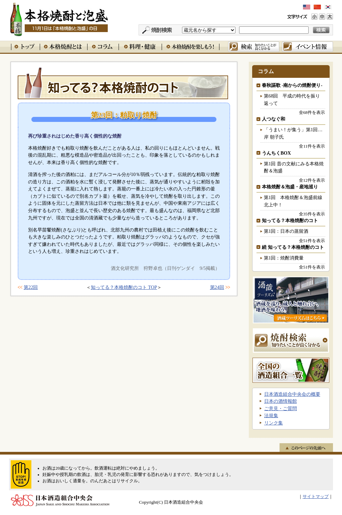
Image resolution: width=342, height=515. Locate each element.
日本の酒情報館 (280, 401)
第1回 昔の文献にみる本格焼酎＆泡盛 (294, 167)
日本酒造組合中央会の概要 (292, 394)
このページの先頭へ (306, 447)
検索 (253, 46)
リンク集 (273, 422)
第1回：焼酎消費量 (284, 258)
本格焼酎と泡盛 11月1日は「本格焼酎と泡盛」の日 (59, 18)
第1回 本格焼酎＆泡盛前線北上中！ (293, 201)
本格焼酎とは (63, 46)
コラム (103, 46)
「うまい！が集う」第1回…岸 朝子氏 (293, 133)
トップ (25, 46)
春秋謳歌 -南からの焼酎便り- (292, 85)
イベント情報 (307, 46)
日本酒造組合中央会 (60, 500)
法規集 (271, 415)
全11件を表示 (312, 146)
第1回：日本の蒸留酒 (286, 231)
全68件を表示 (312, 112)
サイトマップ (316, 496)
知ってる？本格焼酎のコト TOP (124, 287)
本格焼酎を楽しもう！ (190, 46)
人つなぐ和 (273, 119)
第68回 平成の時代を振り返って (292, 99)
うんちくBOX (276, 153)
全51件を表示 (312, 240)
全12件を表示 (312, 180)
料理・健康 (140, 46)
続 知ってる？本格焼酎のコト (293, 247)
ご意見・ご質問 (280, 408)
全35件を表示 (312, 213)
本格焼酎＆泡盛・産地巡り (290, 186)
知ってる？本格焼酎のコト (123, 83)
